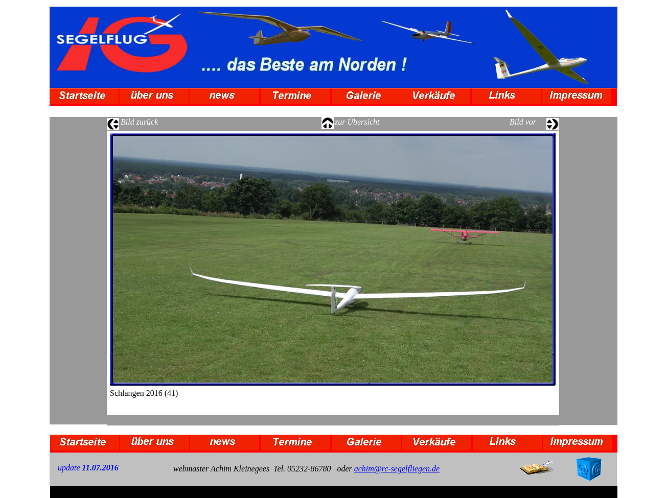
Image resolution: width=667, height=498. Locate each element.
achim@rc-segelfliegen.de (397, 468)
